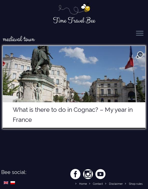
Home (83, 183)
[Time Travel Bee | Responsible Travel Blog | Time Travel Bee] (74, 9)
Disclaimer (116, 183)
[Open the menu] (139, 33)
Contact (98, 183)
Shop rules (135, 183)
